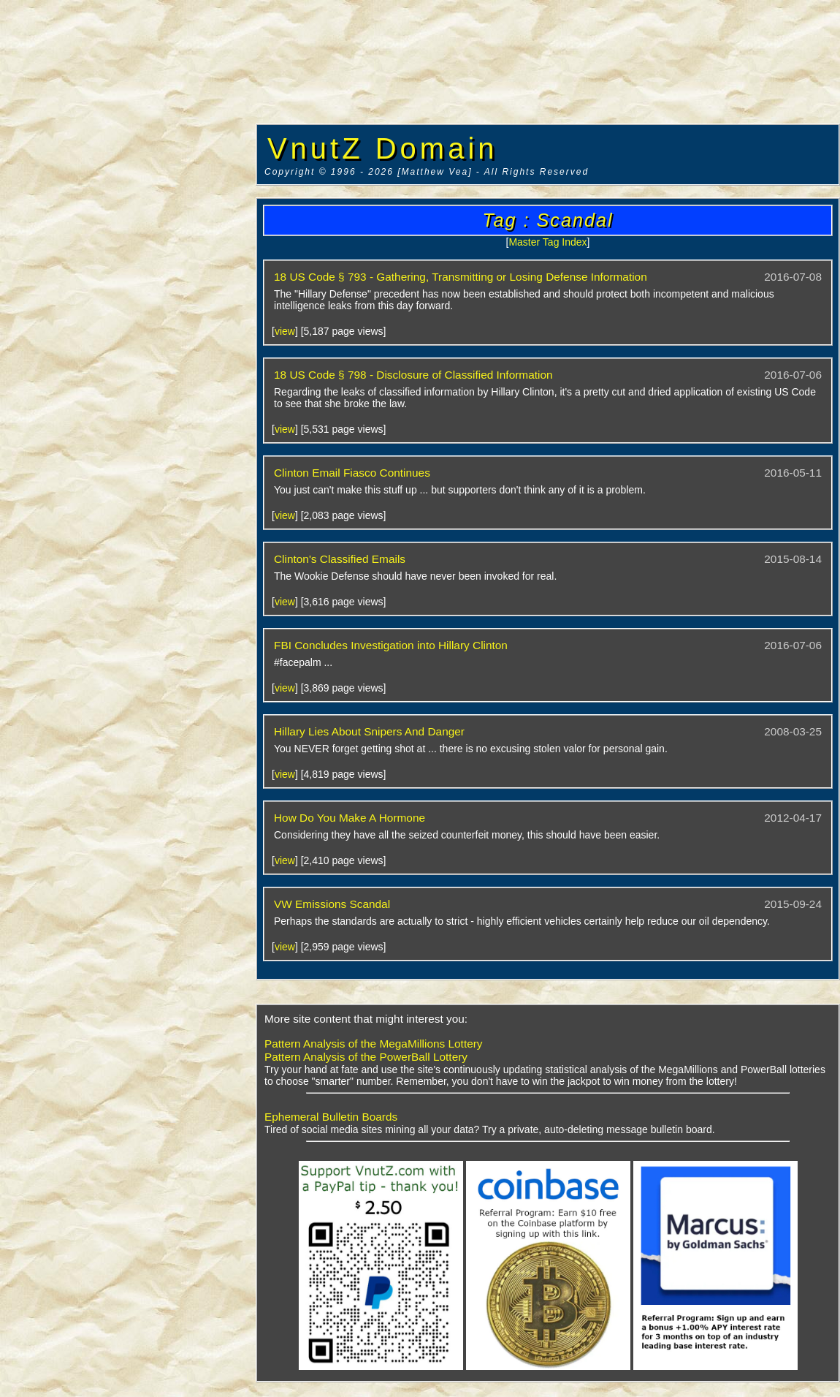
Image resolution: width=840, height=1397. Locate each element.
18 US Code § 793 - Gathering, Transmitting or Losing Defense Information (460, 276)
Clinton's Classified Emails (339, 559)
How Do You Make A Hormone (349, 817)
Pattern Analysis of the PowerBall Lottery (365, 1056)
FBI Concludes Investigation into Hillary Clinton (391, 645)
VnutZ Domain (382, 148)
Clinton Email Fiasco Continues (352, 472)
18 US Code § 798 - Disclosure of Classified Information (413, 374)
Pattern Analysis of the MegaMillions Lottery (373, 1043)
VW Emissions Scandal (332, 904)
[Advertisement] (128, 223)
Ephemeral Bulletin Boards (330, 1116)
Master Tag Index (547, 242)
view (285, 331)
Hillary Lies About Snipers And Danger (369, 731)
